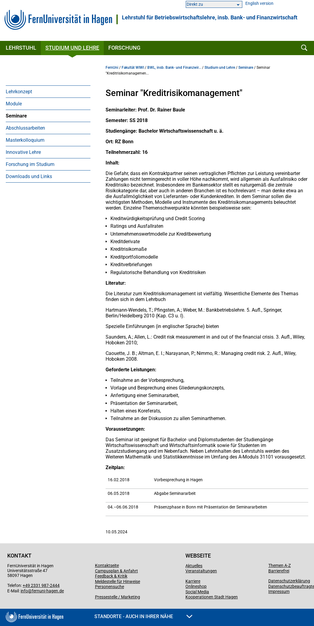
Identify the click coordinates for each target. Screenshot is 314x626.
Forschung (124, 48)
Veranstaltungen (201, 570)
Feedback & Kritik (111, 576)
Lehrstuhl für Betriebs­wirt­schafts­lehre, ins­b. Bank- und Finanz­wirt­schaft (209, 18)
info (24, 590)
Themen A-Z (279, 565)
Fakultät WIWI (133, 67)
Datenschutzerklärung (289, 580)
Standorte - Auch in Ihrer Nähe (143, 616)
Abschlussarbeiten (25, 128)
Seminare (16, 116)
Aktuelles (193, 565)
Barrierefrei (278, 570)
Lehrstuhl (21, 48)
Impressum (278, 591)
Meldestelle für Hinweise (117, 581)
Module (14, 104)
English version (259, 3)
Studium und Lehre (72, 48)
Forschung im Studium (30, 164)
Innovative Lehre (23, 152)
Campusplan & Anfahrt (116, 570)
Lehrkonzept (19, 91)
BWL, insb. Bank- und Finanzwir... (174, 67)
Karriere (192, 581)
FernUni (112, 67)
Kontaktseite (107, 565)
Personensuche (109, 586)
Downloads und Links (29, 176)
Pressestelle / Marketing (117, 597)
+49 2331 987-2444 (41, 585)
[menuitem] (48, 91)
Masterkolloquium (25, 140)
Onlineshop (196, 586)
